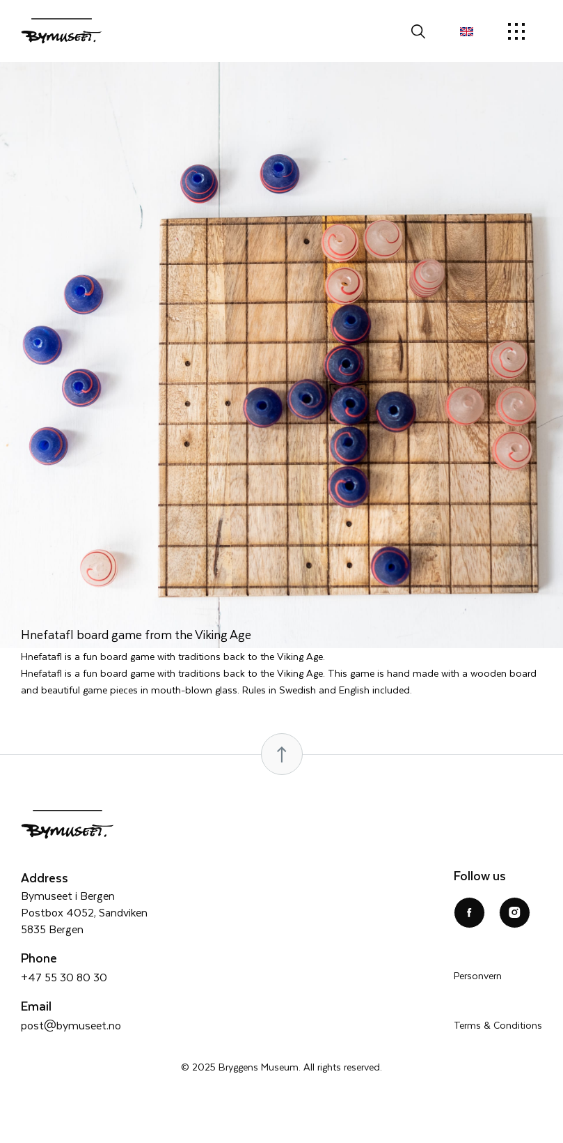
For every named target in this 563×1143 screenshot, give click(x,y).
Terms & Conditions (498, 1025)
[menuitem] (467, 31)
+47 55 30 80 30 (64, 976)
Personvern (478, 975)
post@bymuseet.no (71, 1025)
